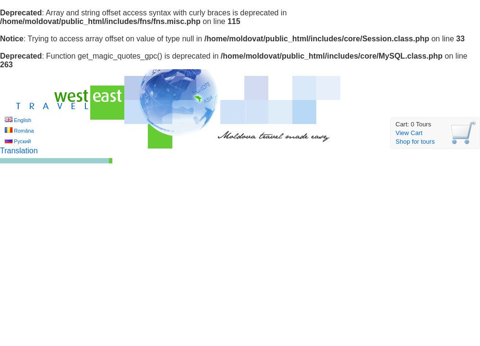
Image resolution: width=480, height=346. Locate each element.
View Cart (409, 132)
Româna (24, 131)
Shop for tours (415, 141)
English (22, 120)
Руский (22, 141)
